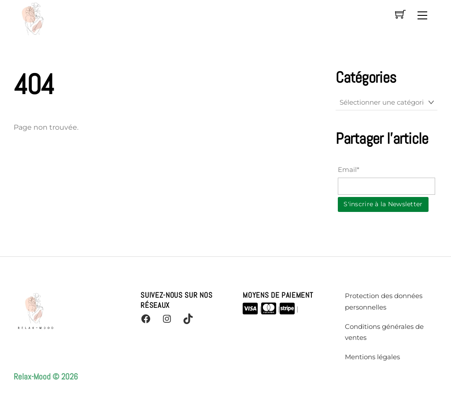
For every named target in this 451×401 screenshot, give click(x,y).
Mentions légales (372, 357)
